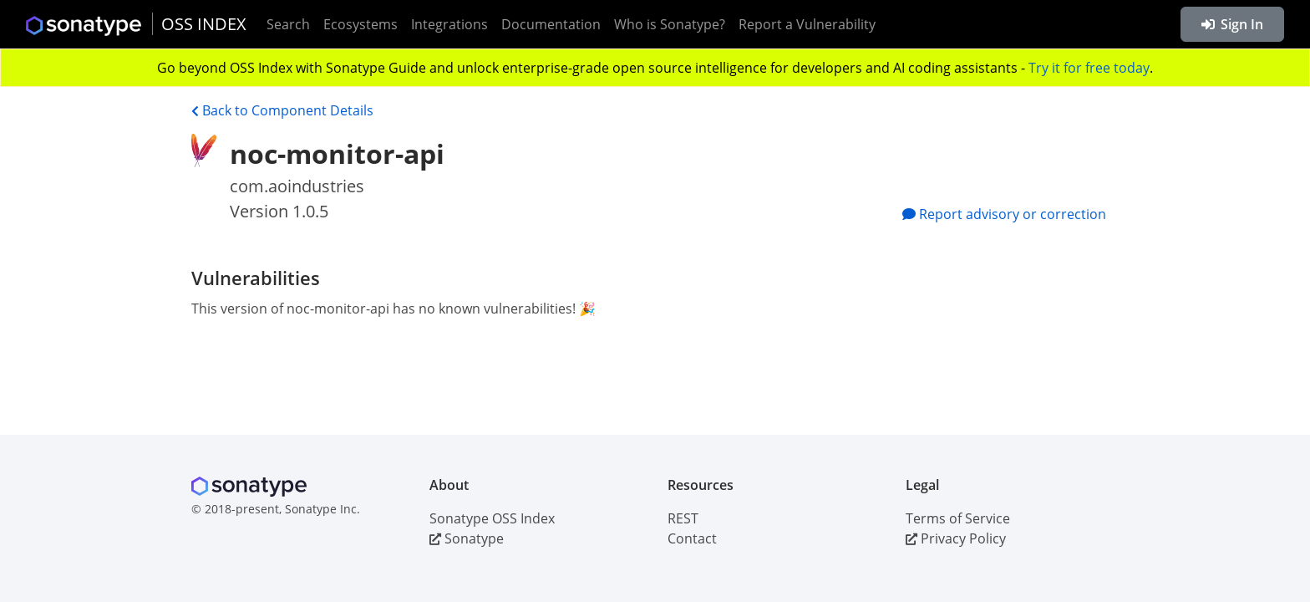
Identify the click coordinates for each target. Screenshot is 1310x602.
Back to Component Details (282, 110)
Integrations (449, 24)
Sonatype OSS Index (492, 518)
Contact (692, 538)
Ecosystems (360, 24)
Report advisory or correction (1004, 214)
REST (683, 518)
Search (288, 24)
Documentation (551, 24)
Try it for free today (1089, 68)
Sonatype (466, 538)
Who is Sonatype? (669, 24)
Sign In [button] (1232, 24)
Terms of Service (958, 518)
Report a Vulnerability (807, 24)
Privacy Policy (956, 538)
